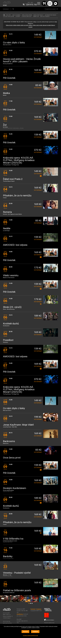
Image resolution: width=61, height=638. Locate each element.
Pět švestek (9, 78)
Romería (7, 212)
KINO (5, 5)
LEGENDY (17, 16)
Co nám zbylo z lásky (14, 42)
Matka (6, 93)
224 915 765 (31, 5)
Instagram (38, 609)
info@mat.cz (20, 614)
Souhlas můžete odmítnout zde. (30, 635)
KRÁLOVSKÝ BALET (38, 15)
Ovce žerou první (11, 457)
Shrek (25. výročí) (12, 307)
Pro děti (8, 15)
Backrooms (9, 441)
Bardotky (7, 556)
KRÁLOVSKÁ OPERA (27, 15)
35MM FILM (36, 16)
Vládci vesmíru (10, 275)
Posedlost (8, 340)
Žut (5, 125)
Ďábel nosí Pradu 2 (13, 179)
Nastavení (25, 631)
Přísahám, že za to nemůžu (17, 195)
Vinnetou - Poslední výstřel (17, 573)
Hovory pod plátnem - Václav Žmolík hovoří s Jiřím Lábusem (22, 60)
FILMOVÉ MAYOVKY (27, 16)
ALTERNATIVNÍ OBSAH (50, 15)
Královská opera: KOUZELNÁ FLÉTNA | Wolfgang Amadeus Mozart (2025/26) (19, 160)
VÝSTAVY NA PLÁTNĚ (8, 16)
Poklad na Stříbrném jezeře (17, 590)
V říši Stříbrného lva (13, 538)
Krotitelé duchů (11, 323)
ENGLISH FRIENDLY (45, 16)
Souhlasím (35, 631)
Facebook (32, 609)
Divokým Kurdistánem (14, 488)
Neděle (6, 228)
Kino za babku (16, 15)
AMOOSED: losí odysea (15, 245)
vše (4, 15)
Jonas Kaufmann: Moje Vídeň (18, 425)
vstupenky (37, 37)
